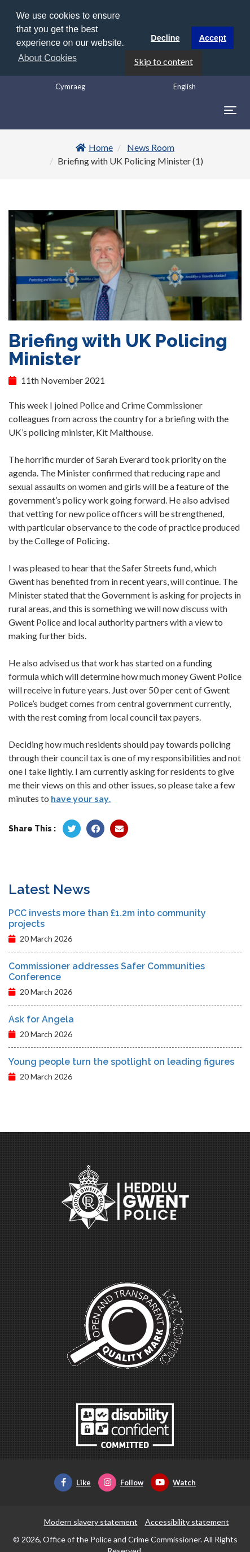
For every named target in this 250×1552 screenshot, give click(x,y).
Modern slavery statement (91, 1520)
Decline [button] (165, 37)
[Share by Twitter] (72, 827)
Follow (120, 1481)
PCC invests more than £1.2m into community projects (107, 917)
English (184, 85)
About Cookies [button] (47, 58)
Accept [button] (212, 37)
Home (94, 146)
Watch (173, 1481)
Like (72, 1481)
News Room (150, 146)
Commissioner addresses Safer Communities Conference (106, 970)
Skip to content (163, 60)
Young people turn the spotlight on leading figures (121, 1060)
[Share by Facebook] (95, 827)
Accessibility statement (187, 1520)
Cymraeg (70, 85)
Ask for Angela (41, 1018)
